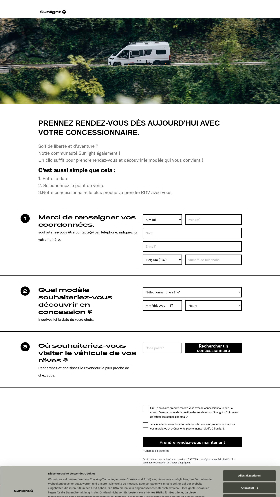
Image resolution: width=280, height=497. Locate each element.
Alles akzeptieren (249, 445)
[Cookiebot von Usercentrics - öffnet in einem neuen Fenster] (24, 490)
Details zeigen (57, 489)
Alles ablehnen (249, 469)
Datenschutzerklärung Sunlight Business (76, 475)
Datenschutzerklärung (184, 471)
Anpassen (249, 457)
